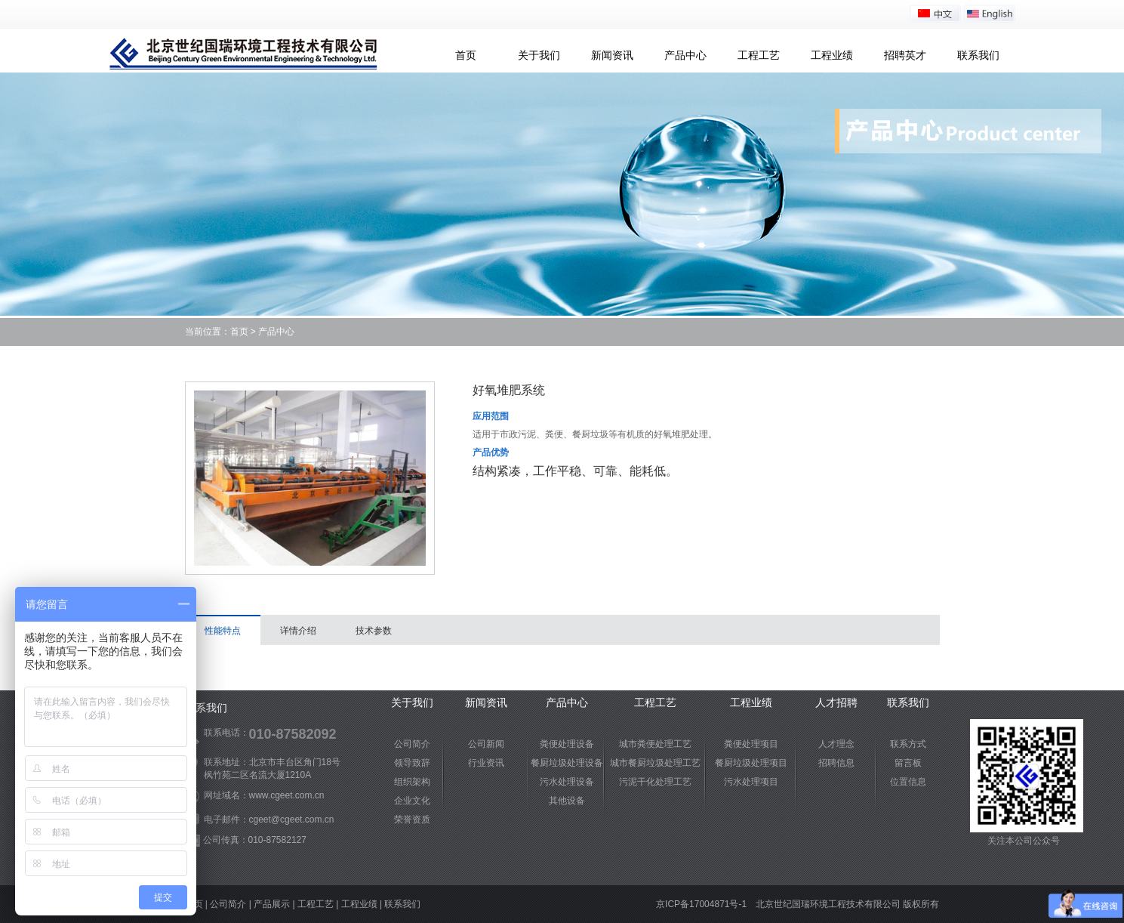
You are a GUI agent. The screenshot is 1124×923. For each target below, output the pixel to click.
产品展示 (272, 904)
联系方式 (908, 744)
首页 (465, 55)
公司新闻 (486, 744)
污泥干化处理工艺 (655, 781)
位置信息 (908, 781)
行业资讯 (486, 763)
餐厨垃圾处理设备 (567, 763)
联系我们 (978, 55)
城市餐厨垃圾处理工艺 (655, 763)
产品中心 (685, 55)
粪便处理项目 (751, 744)
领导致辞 (412, 763)
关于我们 (539, 55)
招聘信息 (836, 763)
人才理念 (836, 744)
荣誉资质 (412, 819)
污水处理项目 (751, 781)
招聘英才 (905, 55)
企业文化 (412, 800)
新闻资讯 (612, 55)
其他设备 (567, 800)
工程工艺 (759, 55)
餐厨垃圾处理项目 (751, 763)
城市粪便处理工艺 (655, 744)
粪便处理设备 (567, 744)
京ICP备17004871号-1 (701, 904)
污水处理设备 (567, 781)
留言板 (908, 763)
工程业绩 (832, 55)
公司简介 (412, 744)
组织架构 (412, 781)
